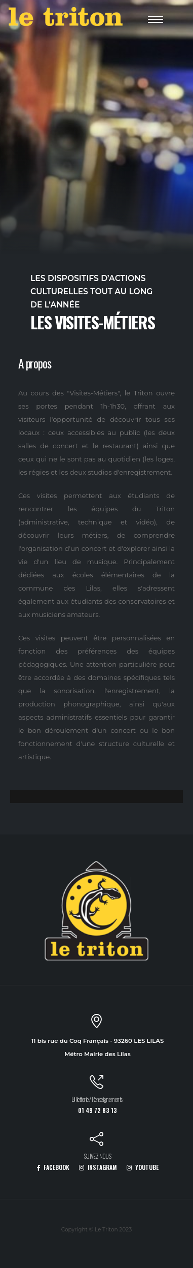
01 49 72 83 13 (97, 1110)
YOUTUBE (143, 1167)
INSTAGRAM (98, 1167)
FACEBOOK (52, 1167)
